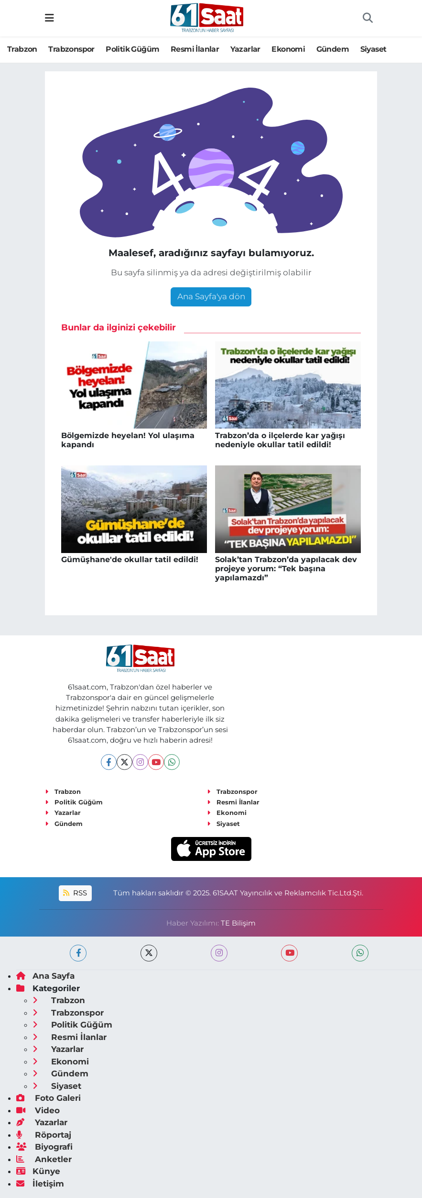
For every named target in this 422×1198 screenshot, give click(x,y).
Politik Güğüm (132, 49)
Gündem (332, 49)
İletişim (40, 1183)
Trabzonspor (71, 49)
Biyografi (44, 1147)
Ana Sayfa (45, 976)
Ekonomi (288, 49)
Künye (38, 1171)
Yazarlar (245, 49)
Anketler (44, 1159)
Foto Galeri (48, 1098)
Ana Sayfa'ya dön (211, 296)
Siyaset (373, 49)
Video (38, 1110)
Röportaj (43, 1135)
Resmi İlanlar (195, 49)
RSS (75, 893)
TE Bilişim (238, 923)
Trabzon (22, 49)
